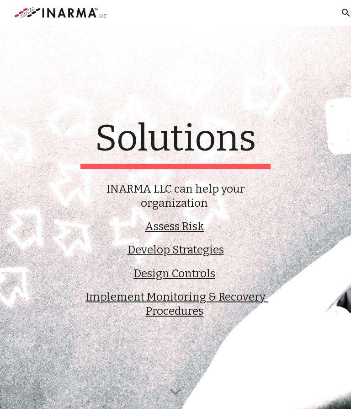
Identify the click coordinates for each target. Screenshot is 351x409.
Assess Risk (174, 226)
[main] (175, 143)
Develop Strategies (176, 249)
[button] (175, 393)
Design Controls (174, 273)
